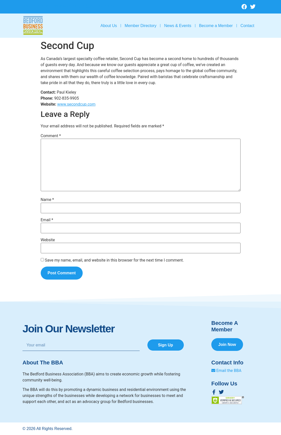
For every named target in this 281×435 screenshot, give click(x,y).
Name (47, 200)
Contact (247, 26)
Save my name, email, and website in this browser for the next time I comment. (114, 260)
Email (47, 220)
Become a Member (216, 26)
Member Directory (140, 26)
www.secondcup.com (76, 104)
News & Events (177, 26)
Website (48, 240)
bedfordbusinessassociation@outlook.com (70, 6)
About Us (108, 26)
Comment (51, 136)
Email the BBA (226, 370)
